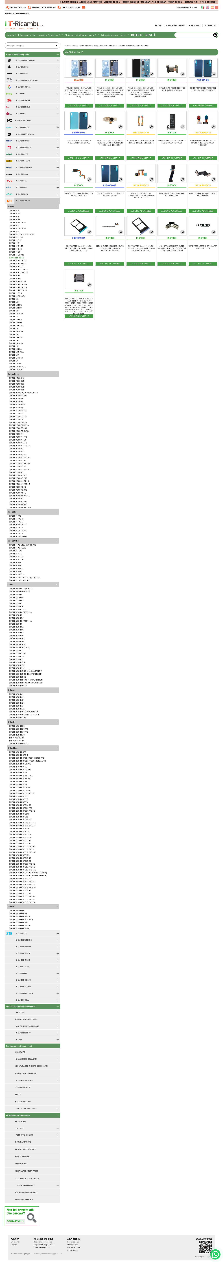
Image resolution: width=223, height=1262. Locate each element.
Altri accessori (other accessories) (81, 35)
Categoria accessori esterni (115, 35)
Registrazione (183, 7)
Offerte (137, 35)
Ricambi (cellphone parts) (19, 35)
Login (194, 7)
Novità (150, 35)
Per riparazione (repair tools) (48, 35)
